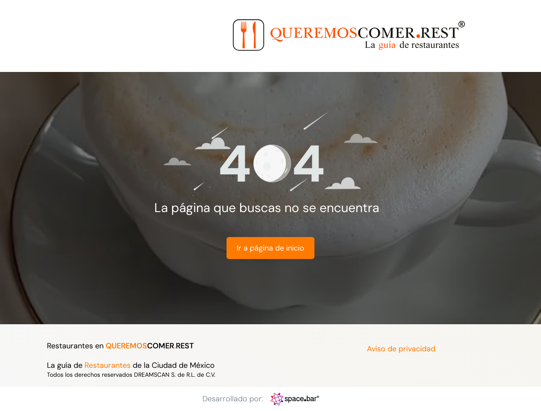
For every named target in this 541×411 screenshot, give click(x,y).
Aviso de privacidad (401, 349)
